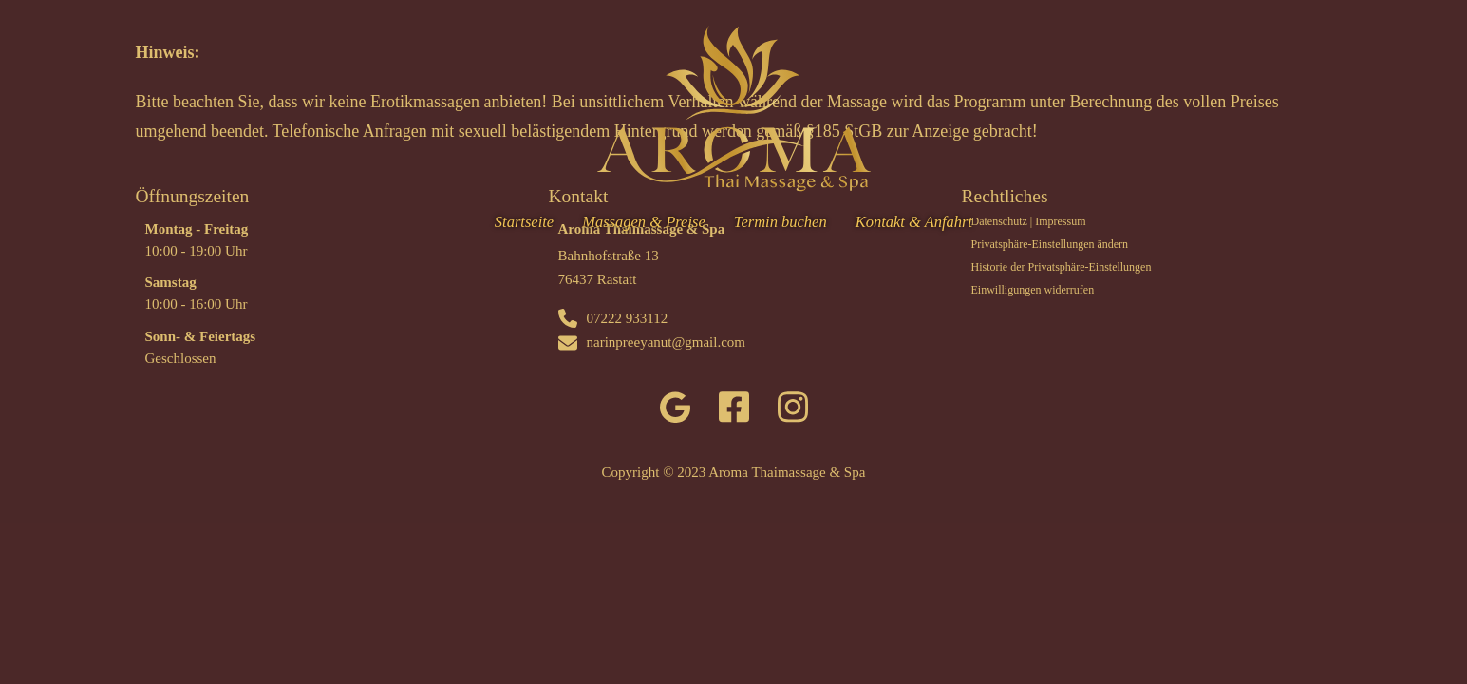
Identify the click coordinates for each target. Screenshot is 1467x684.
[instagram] (793, 411)
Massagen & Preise (643, 222)
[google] (675, 411)
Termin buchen (780, 222)
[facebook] (734, 411)
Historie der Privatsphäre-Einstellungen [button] (1061, 267)
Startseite (524, 222)
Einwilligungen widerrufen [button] (1033, 289)
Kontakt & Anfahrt (914, 222)
